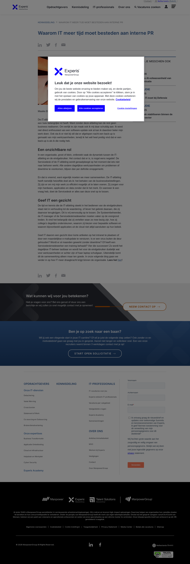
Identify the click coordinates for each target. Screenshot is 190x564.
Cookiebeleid (123, 99)
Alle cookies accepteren (91, 108)
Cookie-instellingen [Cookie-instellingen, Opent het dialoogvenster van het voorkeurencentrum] (127, 108)
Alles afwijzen (65, 108)
